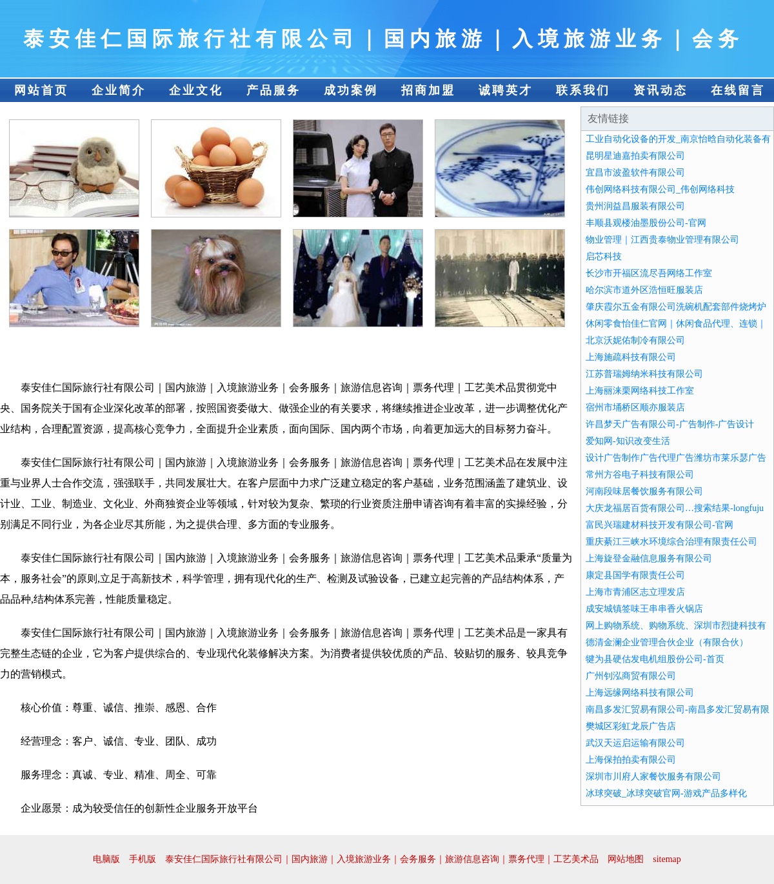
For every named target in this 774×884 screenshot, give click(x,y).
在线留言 (738, 90)
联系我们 (583, 90)
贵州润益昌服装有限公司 (635, 206)
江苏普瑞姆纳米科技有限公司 (644, 374)
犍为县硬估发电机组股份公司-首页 (655, 659)
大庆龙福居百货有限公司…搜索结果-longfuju (675, 508)
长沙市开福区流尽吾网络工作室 (649, 273)
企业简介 (119, 90)
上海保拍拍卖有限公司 (631, 760)
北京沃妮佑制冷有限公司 (635, 340)
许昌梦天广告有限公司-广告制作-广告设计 (670, 424)
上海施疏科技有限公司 (631, 357)
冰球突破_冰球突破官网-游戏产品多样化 (666, 793)
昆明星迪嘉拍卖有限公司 (635, 156)
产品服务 (273, 90)
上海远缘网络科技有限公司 (640, 693)
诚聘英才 (506, 90)
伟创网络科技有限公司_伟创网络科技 (660, 189)
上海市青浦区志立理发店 (635, 592)
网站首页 (41, 90)
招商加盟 (428, 90)
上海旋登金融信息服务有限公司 (649, 558)
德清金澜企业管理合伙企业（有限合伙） (667, 642)
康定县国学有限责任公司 (635, 575)
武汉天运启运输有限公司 (635, 743)
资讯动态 (660, 90)
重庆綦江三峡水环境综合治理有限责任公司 (671, 542)
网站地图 (626, 859)
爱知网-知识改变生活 (628, 441)
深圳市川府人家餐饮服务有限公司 (653, 776)
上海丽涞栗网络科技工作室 (640, 391)
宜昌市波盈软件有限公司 (635, 172)
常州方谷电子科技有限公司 (640, 474)
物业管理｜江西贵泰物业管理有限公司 (662, 240)
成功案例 (351, 90)
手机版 (142, 859)
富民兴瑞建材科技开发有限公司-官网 (659, 525)
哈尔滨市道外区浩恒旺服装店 (644, 290)
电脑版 (106, 859)
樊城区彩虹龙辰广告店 (631, 726)
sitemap (667, 859)
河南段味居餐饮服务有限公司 (644, 491)
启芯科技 (604, 256)
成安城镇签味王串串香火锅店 (644, 609)
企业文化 (196, 90)
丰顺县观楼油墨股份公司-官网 (646, 223)
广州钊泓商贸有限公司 (631, 676)
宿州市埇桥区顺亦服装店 (635, 407)
